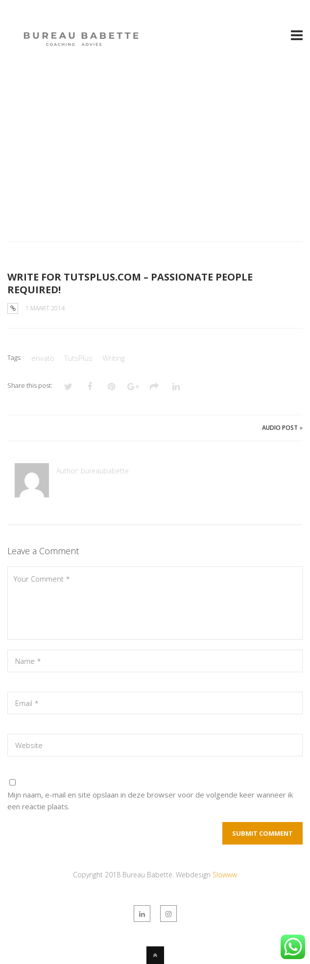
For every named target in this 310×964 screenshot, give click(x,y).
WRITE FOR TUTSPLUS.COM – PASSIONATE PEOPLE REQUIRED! (130, 283)
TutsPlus (78, 358)
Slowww (225, 874)
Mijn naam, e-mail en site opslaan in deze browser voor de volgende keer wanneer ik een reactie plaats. (150, 800)
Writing (113, 358)
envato (42, 358)
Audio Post (280, 427)
